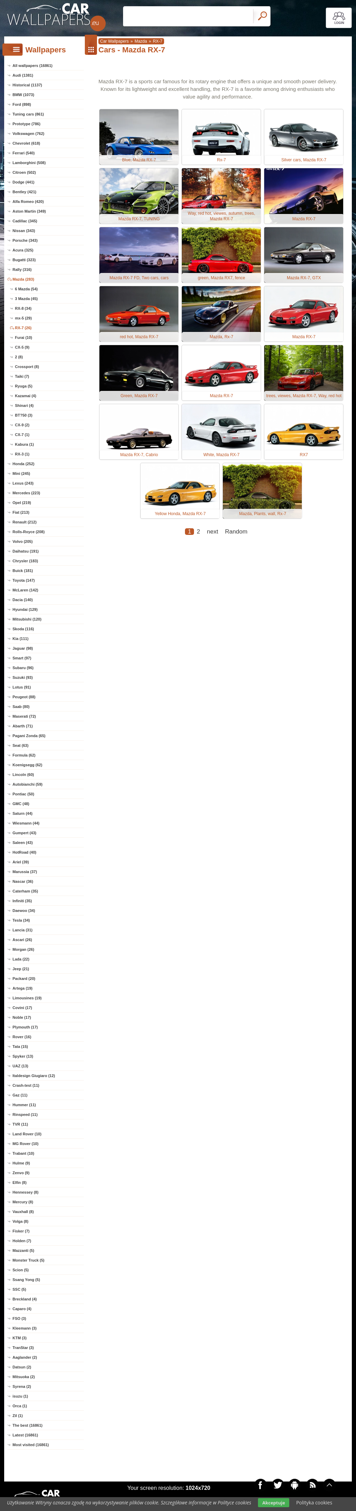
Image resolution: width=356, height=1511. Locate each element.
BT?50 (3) (23, 415)
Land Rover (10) (27, 1134)
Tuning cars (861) (28, 114)
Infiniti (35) (22, 901)
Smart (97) (22, 658)
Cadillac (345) (25, 221)
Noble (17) (22, 1017)
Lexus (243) (23, 483)
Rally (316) (22, 269)
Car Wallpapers (114, 41)
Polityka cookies (314, 1502)
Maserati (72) (24, 716)
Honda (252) (23, 464)
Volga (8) (21, 1221)
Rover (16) (22, 1037)
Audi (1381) (23, 75)
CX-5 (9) (22, 347)
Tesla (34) (21, 920)
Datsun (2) (22, 1367)
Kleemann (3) (25, 1328)
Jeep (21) (21, 969)
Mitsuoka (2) (24, 1377)
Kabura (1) (24, 444)
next (212, 531)
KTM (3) (19, 1338)
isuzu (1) (20, 1396)
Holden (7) (22, 1241)
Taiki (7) (22, 376)
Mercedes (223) (26, 493)
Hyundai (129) (25, 609)
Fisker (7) (21, 1231)
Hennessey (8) (26, 1192)
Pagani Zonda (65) (29, 736)
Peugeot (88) (24, 697)
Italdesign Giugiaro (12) (34, 1076)
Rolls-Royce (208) (28, 532)
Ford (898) (22, 104)
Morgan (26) (23, 949)
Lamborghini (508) (29, 163)
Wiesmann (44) (26, 823)
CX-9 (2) (22, 425)
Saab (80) (21, 707)
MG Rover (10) (26, 1144)
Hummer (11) (24, 1105)
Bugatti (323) (24, 260)
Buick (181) (23, 571)
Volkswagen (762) (28, 133)
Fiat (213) (21, 512)
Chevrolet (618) (26, 143)
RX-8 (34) (23, 308)
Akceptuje (273, 1503)
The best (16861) (27, 1425)
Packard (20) (24, 978)
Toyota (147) (24, 580)
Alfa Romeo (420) (28, 201)
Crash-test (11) (26, 1085)
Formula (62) (24, 755)
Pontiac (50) (23, 794)
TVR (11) (20, 1124)
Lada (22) (21, 959)
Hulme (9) (21, 1163)
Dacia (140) (23, 600)
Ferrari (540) (24, 153)
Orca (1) (20, 1406)
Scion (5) (21, 1270)
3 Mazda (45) (26, 299)
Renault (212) (25, 522)
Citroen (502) (24, 172)
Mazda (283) (23, 279)
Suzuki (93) (23, 677)
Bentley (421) (24, 192)
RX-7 (157, 41)
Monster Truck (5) (28, 1260)
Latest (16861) (25, 1435)
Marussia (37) (25, 872)
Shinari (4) (24, 405)
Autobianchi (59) (27, 784)
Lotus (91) (22, 687)
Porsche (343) (25, 240)
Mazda (141, 41)
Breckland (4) (25, 1299)
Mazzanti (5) (23, 1250)
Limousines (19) (27, 998)
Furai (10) (23, 337)
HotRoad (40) (24, 852)
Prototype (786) (26, 124)
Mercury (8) (23, 1202)
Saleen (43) (23, 842)
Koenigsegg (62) (27, 765)
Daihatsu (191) (26, 551)
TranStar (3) (23, 1348)
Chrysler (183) (25, 561)
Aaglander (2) (25, 1357)
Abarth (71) (23, 726)
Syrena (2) (22, 1386)
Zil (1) (18, 1416)
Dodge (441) (23, 182)
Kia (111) (21, 639)
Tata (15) (20, 1046)
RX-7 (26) (23, 328)
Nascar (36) (23, 881)
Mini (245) (21, 473)
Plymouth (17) (25, 1027)
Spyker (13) (23, 1056)
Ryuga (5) (23, 386)
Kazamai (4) (25, 396)
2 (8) (19, 357)
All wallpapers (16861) (32, 65)
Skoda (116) (23, 629)
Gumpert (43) (24, 833)
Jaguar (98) (23, 648)
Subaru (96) (23, 668)
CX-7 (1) (22, 435)
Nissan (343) (24, 231)
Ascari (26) (22, 940)
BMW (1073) (23, 95)
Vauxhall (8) (23, 1212)
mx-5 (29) (23, 318)
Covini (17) (22, 1008)
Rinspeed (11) (25, 1114)
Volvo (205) (23, 541)
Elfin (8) (19, 1182)
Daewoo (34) (24, 910)
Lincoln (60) (23, 774)
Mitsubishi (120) (27, 619)
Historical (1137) (27, 85)
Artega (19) (22, 988)
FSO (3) (19, 1318)
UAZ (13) (20, 1066)
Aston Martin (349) (29, 211)
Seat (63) (21, 745)
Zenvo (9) (21, 1173)
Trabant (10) (23, 1153)
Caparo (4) (22, 1309)
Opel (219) (22, 503)
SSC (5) (19, 1289)
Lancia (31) (22, 930)
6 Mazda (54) (26, 289)
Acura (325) (23, 250)
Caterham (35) (25, 891)
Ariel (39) (21, 862)
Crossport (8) (27, 367)
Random (236, 531)
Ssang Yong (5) (26, 1280)
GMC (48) (21, 804)
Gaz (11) (20, 1095)
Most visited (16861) (31, 1445)
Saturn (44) (22, 813)
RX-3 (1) (22, 454)
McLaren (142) (25, 590)
